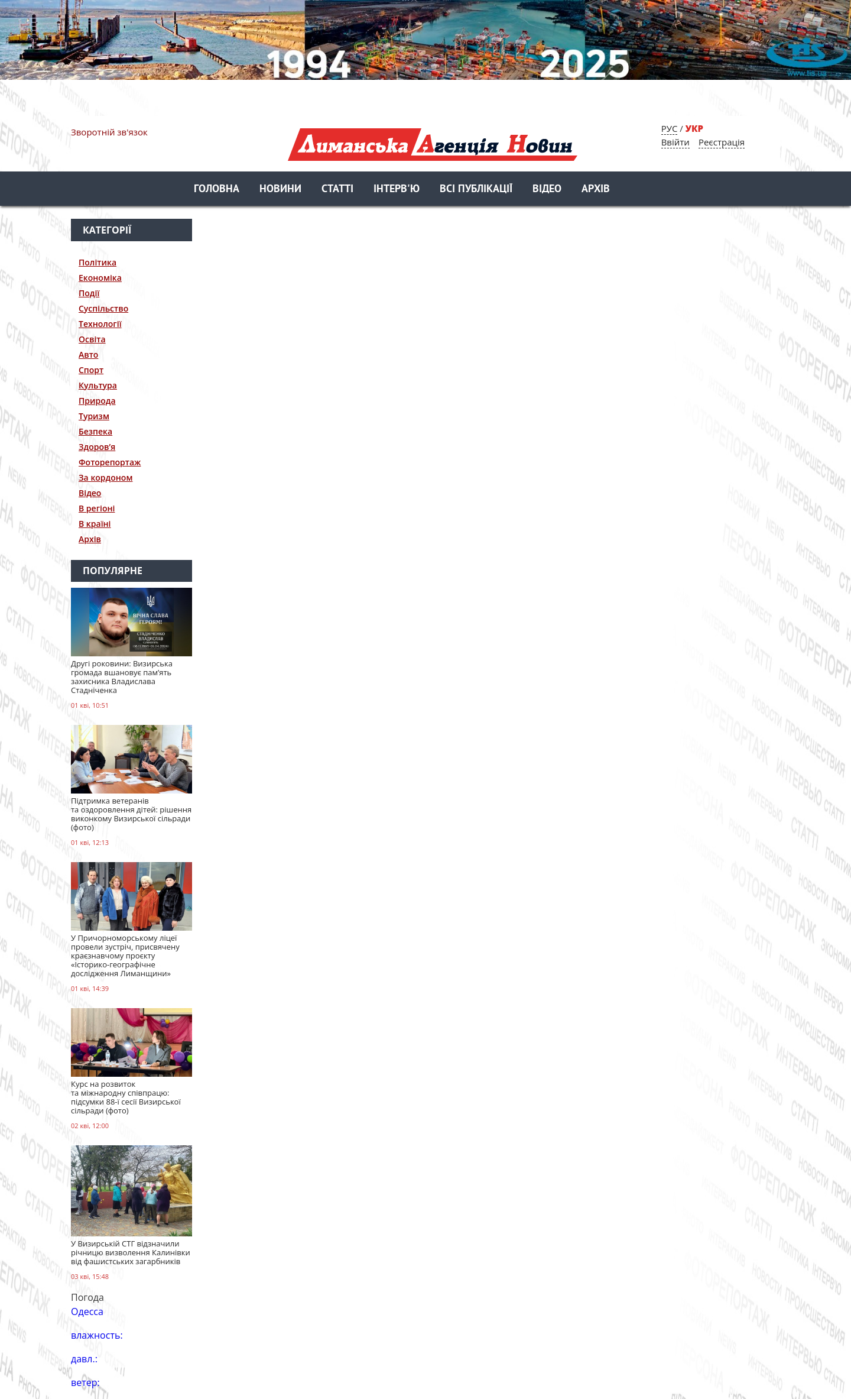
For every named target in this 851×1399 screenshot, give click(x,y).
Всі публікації (476, 189)
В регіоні (97, 508)
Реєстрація (722, 142)
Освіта (92, 339)
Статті (337, 189)
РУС (669, 128)
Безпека (95, 431)
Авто (88, 354)
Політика (97, 262)
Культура (98, 385)
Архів (596, 189)
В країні (95, 523)
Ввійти (675, 142)
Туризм (94, 416)
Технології (100, 323)
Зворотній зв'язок (109, 132)
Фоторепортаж (110, 462)
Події (89, 293)
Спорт (91, 369)
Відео (546, 189)
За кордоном (105, 477)
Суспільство (103, 308)
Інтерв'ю (396, 189)
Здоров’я (97, 446)
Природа (97, 400)
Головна (216, 189)
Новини (280, 189)
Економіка (100, 277)
